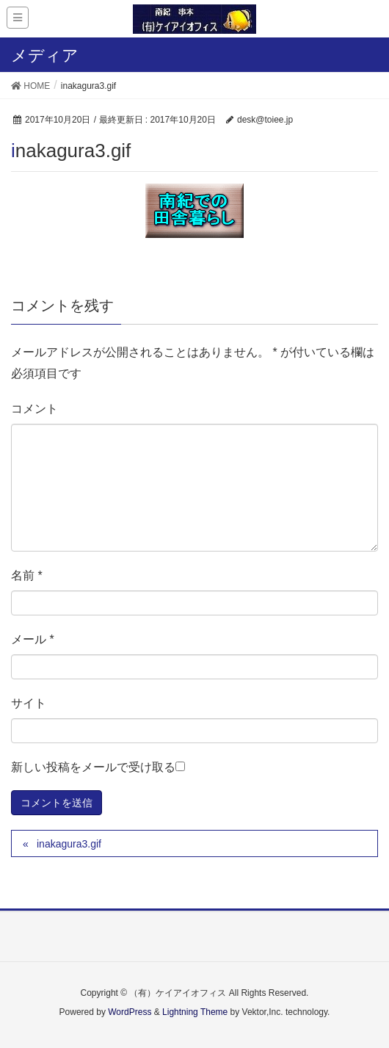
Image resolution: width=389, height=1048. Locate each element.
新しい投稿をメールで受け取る (93, 767)
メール (32, 639)
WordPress (129, 1012)
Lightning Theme (195, 1012)
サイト (28, 703)
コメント (34, 408)
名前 (27, 575)
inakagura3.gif (69, 844)
